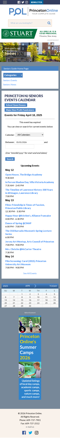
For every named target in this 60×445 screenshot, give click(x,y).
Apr (27, 285)
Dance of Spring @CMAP (18, 223)
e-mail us (30, 427)
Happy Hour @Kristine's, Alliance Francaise (28, 215)
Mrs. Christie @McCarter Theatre (23, 249)
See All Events (30, 273)
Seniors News (9, 84)
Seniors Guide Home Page (16, 68)
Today (53, 286)
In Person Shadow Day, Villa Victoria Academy (29, 182)
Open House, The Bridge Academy (23, 174)
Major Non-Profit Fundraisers (20, 110)
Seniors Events (10, 80)
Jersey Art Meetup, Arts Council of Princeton (29, 241)
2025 (5, 286)
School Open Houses (16, 105)
